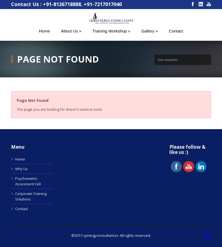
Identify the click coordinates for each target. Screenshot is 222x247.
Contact (21, 208)
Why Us (21, 168)
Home (20, 159)
